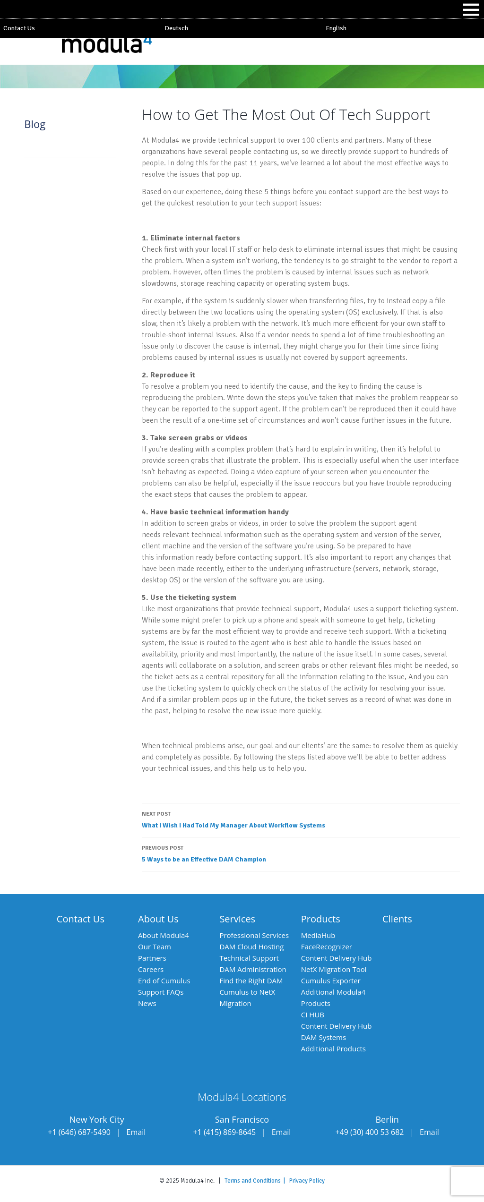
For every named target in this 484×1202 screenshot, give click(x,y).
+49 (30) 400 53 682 (369, 1132)
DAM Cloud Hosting (251, 946)
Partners (152, 958)
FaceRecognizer (326, 946)
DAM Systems (323, 1037)
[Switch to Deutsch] (241, 28)
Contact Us (19, 28)
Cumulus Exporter (331, 980)
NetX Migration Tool (334, 969)
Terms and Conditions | (257, 1181)
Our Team (154, 946)
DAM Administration (252, 969)
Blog (34, 124)
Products (320, 918)
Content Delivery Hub (336, 958)
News (147, 1003)
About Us (158, 918)
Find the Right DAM (251, 980)
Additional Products (333, 1048)
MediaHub (318, 935)
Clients (397, 918)
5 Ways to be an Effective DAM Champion (301, 853)
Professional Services (254, 935)
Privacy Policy (307, 1181)
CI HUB (312, 1014)
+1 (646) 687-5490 (79, 1132)
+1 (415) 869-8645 (224, 1132)
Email (136, 1132)
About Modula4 (163, 935)
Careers (151, 969)
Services (237, 918)
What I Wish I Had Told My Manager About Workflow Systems (301, 819)
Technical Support (249, 958)
